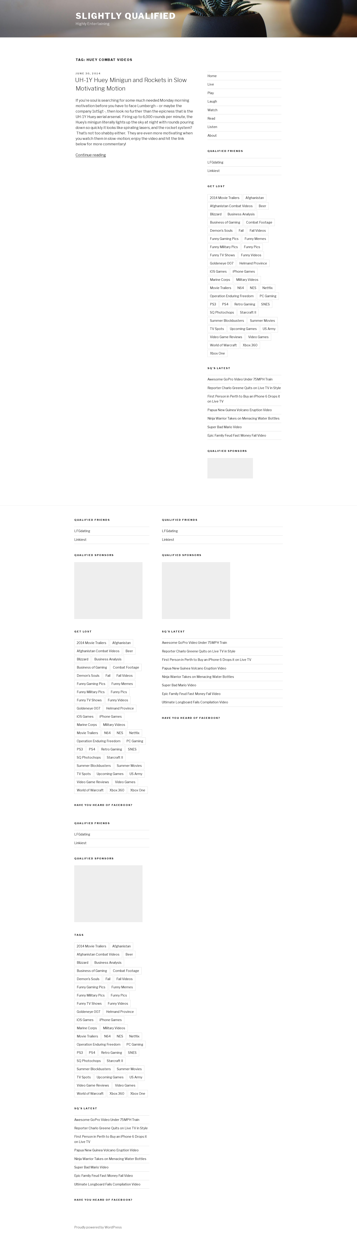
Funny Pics (252, 247)
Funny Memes (255, 239)
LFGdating (215, 162)
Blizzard (216, 214)
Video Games (258, 337)
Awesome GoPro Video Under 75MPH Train (240, 379)
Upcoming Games (243, 329)
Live (210, 84)
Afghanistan (254, 198)
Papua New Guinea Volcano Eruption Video (239, 410)
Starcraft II (248, 312)
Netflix (267, 288)
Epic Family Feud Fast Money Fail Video (236, 435)
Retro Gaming (244, 304)
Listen (212, 127)
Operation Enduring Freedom (232, 296)
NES (253, 288)
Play (210, 93)
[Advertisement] (230, 468)
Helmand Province (253, 263)
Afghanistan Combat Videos (231, 206)
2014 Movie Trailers (225, 198)
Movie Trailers (220, 288)
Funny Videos (251, 255)
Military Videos (247, 280)
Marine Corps (220, 280)
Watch (212, 110)
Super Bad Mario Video (224, 427)
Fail (241, 230)
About (212, 135)
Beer (262, 206)
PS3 (213, 304)
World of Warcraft (223, 345)
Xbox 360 (250, 345)
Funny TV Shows (222, 255)
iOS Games (218, 271)
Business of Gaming (225, 222)
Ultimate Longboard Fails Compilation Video (107, 1184)
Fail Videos (258, 230)
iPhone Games (244, 271)
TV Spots (217, 329)
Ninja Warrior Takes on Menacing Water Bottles (243, 418)
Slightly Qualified (126, 16)
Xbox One (217, 353)
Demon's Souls (221, 230)
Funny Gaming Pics (224, 239)
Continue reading (91, 155)
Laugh (212, 101)
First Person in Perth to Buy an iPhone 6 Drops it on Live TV (206, 660)
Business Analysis (241, 214)
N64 (240, 288)
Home (212, 76)
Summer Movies (262, 320)
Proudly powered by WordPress (98, 1227)
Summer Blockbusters (227, 320)
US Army (269, 329)
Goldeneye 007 (221, 263)
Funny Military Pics (224, 247)
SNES (265, 304)
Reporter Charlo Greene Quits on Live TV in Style (244, 388)
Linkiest (213, 171)
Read (211, 118)
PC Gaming (268, 296)
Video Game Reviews (226, 337)
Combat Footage (259, 222)
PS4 (225, 304)
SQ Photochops (222, 312)
